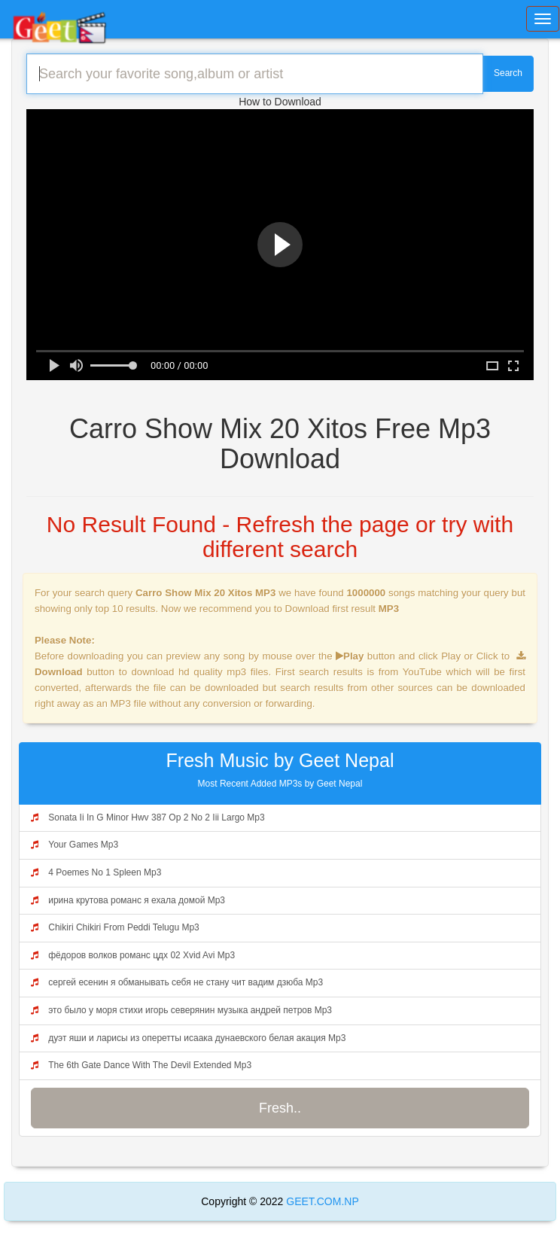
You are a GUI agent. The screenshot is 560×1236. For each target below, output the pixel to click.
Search (508, 73)
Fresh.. (280, 1108)
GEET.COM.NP (320, 1201)
